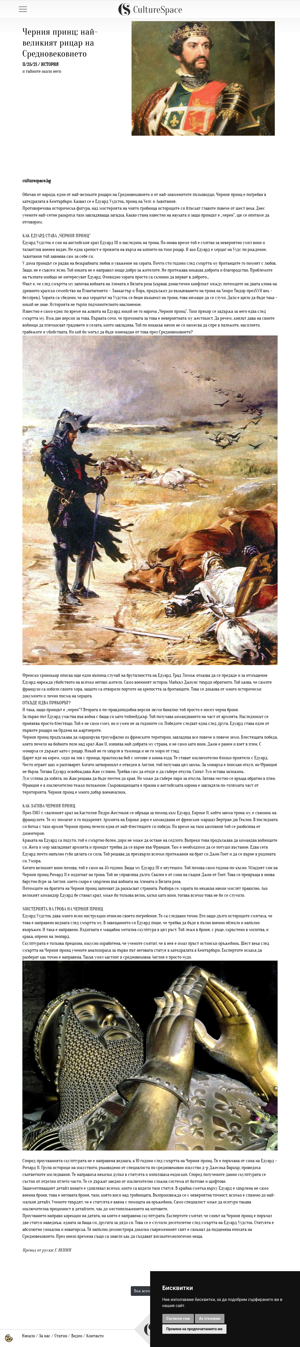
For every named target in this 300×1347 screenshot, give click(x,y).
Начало (28, 1336)
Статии (60, 1336)
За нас (44, 1336)
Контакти (95, 1336)
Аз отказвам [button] (209, 1318)
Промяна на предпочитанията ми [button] (194, 1329)
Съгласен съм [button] (178, 1318)
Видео (76, 1336)
